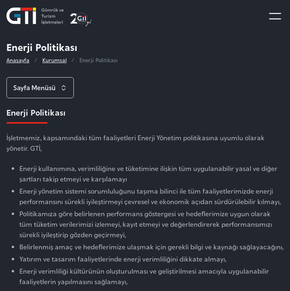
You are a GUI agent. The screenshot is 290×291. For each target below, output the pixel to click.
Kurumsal (54, 60)
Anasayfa (17, 60)
